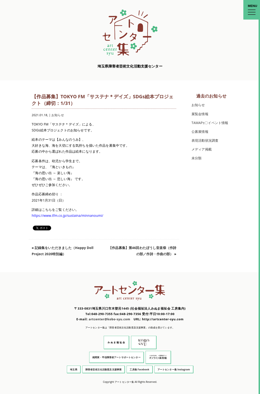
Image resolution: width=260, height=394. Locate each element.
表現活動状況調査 (204, 140)
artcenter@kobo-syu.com (109, 319)
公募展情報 (199, 131)
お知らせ (57, 115)
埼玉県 (73, 369)
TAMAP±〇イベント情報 (209, 122)
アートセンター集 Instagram (173, 369)
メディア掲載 (201, 149)
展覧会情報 (199, 114)
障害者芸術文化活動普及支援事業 (103, 369)
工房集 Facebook (139, 369)
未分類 (196, 158)
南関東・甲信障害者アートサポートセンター (116, 357)
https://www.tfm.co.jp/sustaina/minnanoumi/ (67, 215)
